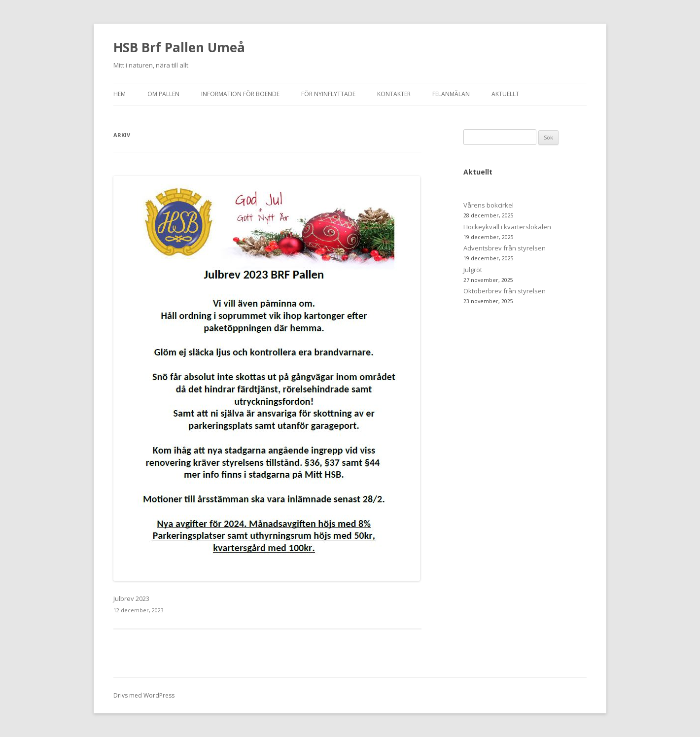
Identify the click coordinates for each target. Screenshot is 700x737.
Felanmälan (451, 94)
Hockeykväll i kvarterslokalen (507, 226)
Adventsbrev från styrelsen (504, 248)
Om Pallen (163, 94)
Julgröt (472, 269)
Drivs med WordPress (144, 695)
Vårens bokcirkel (488, 205)
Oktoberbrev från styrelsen (504, 290)
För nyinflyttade (328, 94)
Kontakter (394, 94)
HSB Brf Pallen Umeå (179, 47)
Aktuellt (505, 94)
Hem (119, 94)
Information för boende (240, 94)
